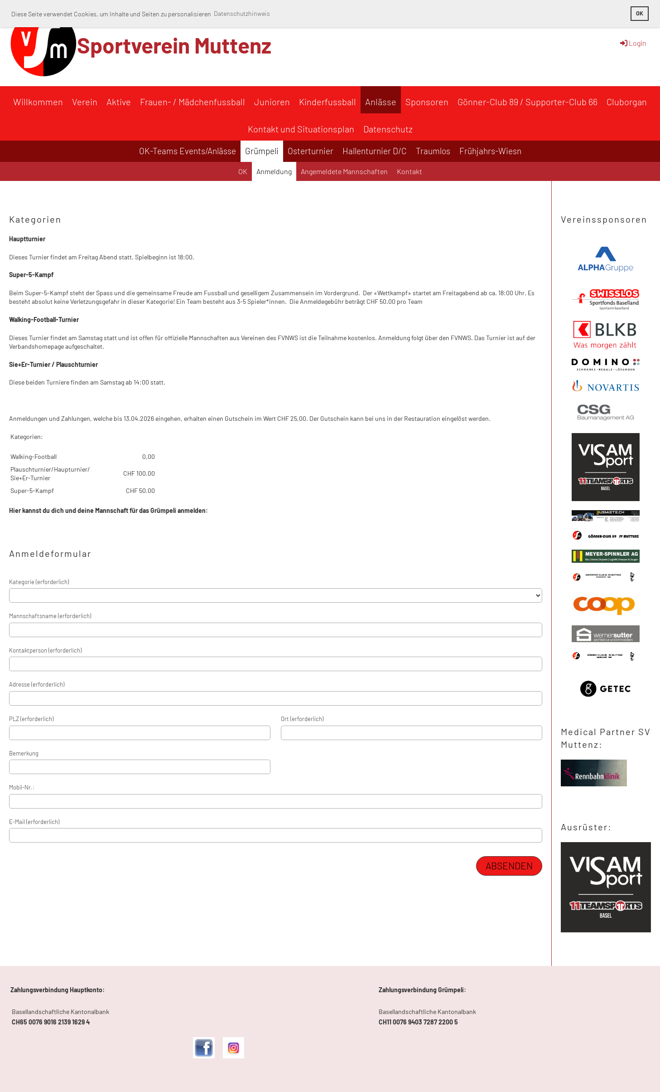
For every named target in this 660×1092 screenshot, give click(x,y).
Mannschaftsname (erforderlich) (50, 615)
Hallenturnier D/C (374, 151)
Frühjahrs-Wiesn (490, 151)
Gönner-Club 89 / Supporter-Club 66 (527, 101)
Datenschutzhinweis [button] (242, 13)
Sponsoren (426, 101)
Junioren (272, 101)
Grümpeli (262, 151)
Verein (84, 101)
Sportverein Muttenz (174, 45)
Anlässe (380, 101)
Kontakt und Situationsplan (301, 128)
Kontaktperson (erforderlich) (45, 650)
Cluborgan (627, 101)
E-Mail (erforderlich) (34, 821)
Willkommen (38, 101)
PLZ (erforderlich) (31, 718)
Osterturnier (310, 151)
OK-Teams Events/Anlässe (187, 151)
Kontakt (409, 171)
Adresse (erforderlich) (36, 684)
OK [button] (639, 13)
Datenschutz (388, 128)
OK (242, 171)
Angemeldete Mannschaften (344, 171)
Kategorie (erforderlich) (39, 581)
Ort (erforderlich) (302, 718)
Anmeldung (274, 171)
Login (632, 43)
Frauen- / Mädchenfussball (192, 101)
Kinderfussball (327, 101)
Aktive (118, 101)
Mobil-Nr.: (21, 787)
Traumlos (433, 151)
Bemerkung (24, 753)
